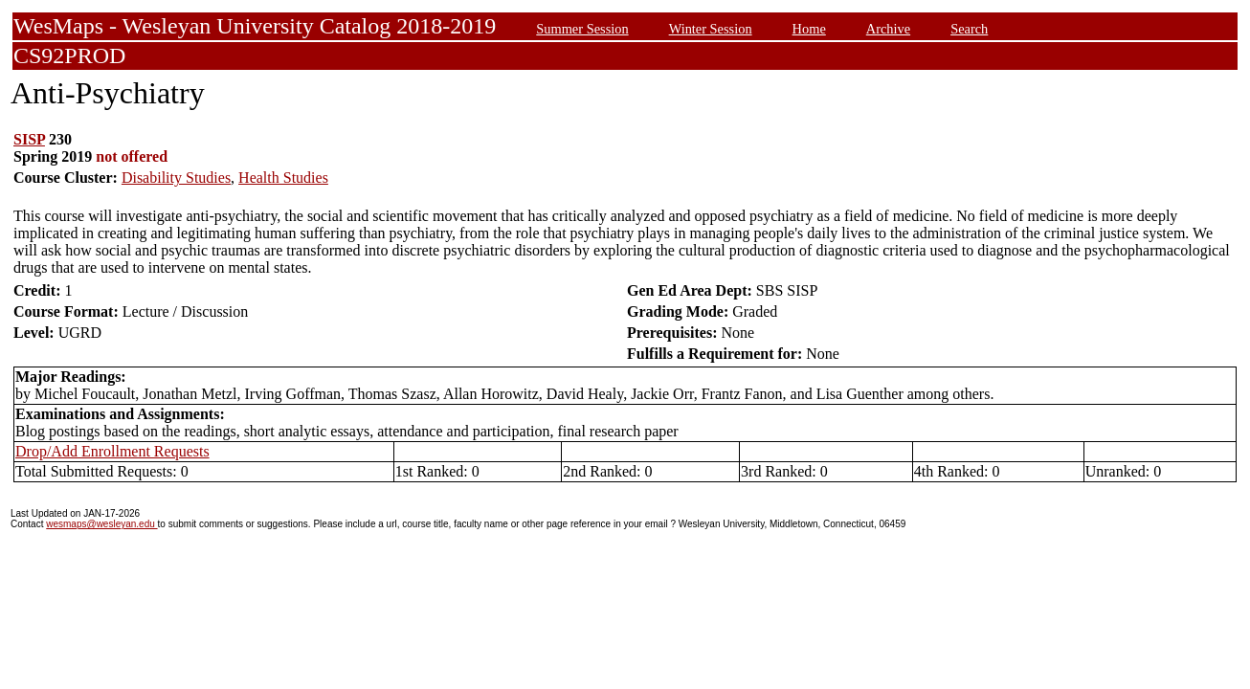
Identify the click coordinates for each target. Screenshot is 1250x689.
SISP (29, 139)
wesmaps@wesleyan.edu (101, 524)
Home (809, 28)
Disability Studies (176, 177)
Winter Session (710, 28)
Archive (888, 28)
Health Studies (283, 177)
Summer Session (582, 28)
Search (969, 28)
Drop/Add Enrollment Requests (112, 451)
